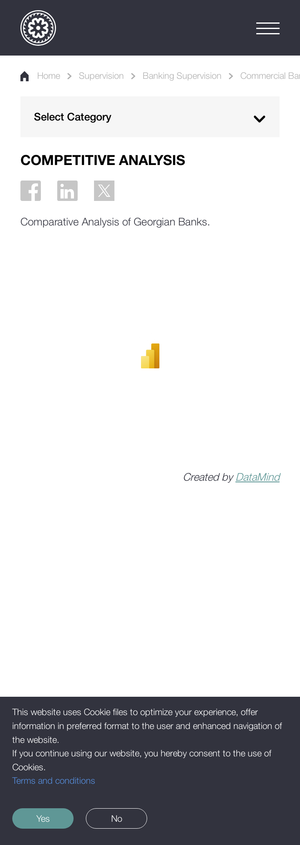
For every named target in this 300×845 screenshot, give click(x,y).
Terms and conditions (53, 780)
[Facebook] (30, 191)
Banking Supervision (182, 75)
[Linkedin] (67, 191)
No (116, 818)
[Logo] (38, 28)
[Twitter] (104, 191)
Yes (43, 818)
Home (40, 75)
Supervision (101, 75)
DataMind (257, 476)
